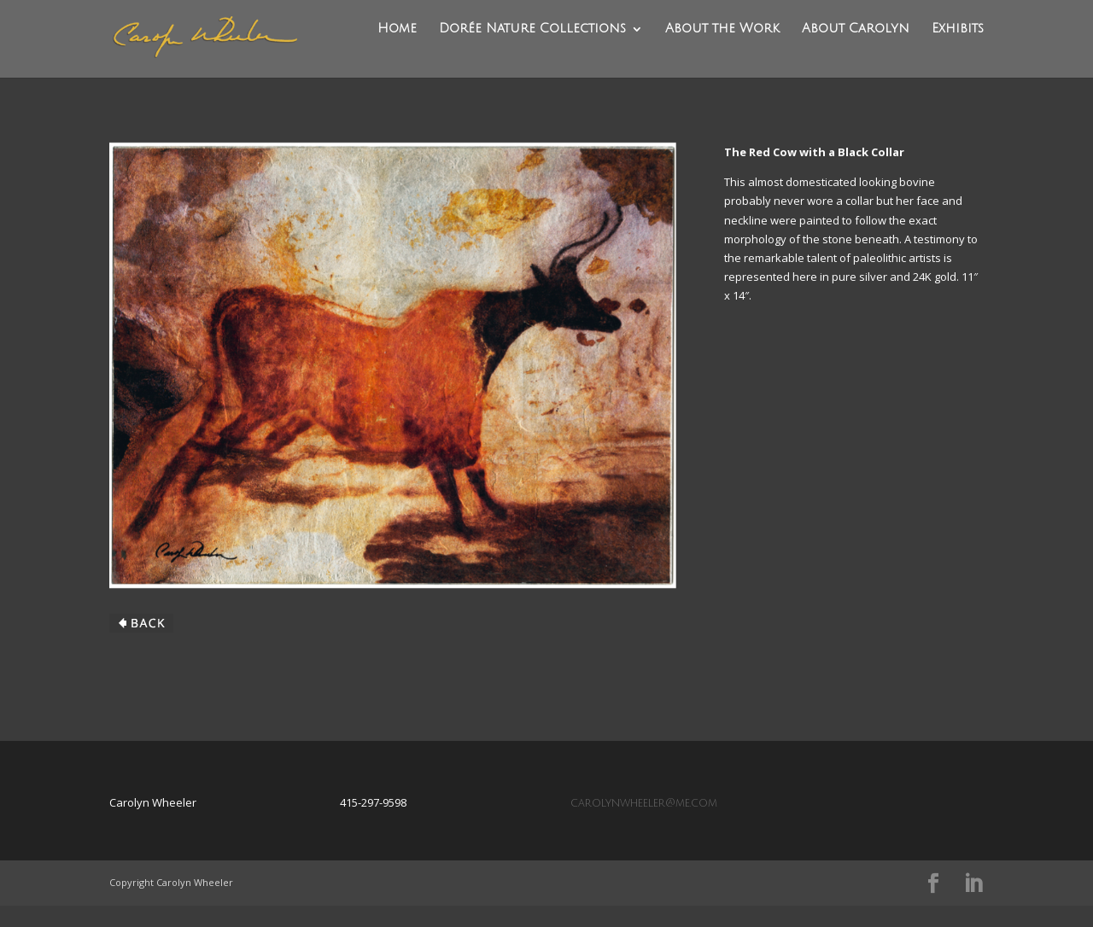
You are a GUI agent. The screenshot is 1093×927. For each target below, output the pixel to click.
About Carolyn (856, 50)
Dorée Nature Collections (534, 50)
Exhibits (958, 50)
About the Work (724, 50)
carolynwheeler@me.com (643, 825)
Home (400, 50)
